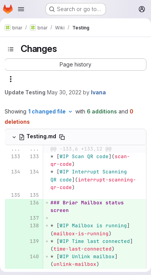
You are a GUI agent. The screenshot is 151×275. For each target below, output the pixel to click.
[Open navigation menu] (21, 9)
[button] (75, 64)
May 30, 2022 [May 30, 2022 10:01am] (64, 92)
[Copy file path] (62, 137)
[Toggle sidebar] (11, 49)
